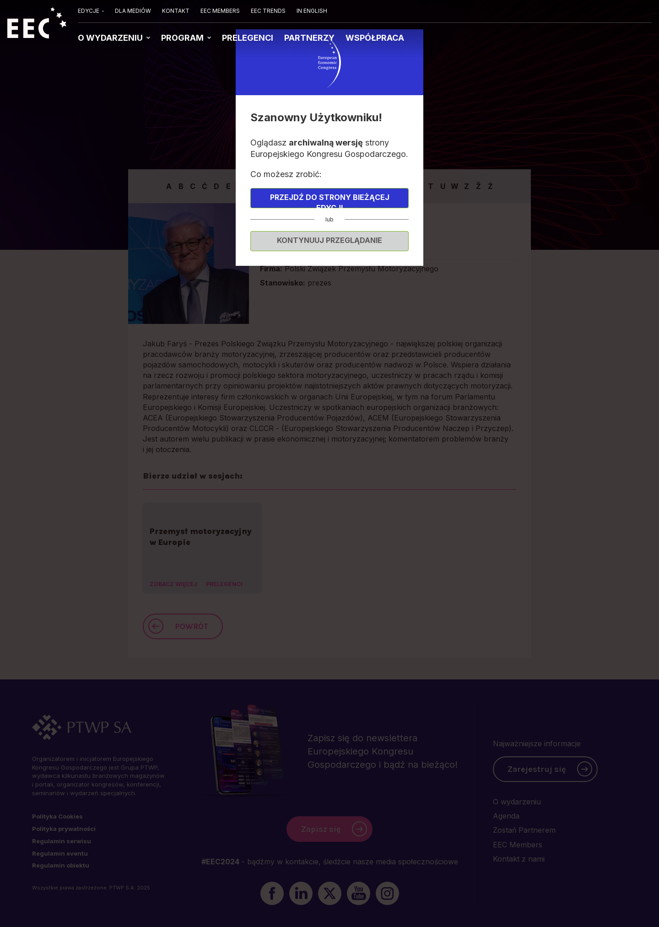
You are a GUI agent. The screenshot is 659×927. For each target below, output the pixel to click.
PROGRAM (183, 38)
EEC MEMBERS (220, 10)
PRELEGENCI (247, 38)
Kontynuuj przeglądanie (329, 240)
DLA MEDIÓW (133, 10)
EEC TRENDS (268, 10)
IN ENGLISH (312, 10)
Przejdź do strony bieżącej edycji (329, 200)
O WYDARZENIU (111, 38)
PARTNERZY (309, 38)
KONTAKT (175, 10)
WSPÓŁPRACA (375, 38)
